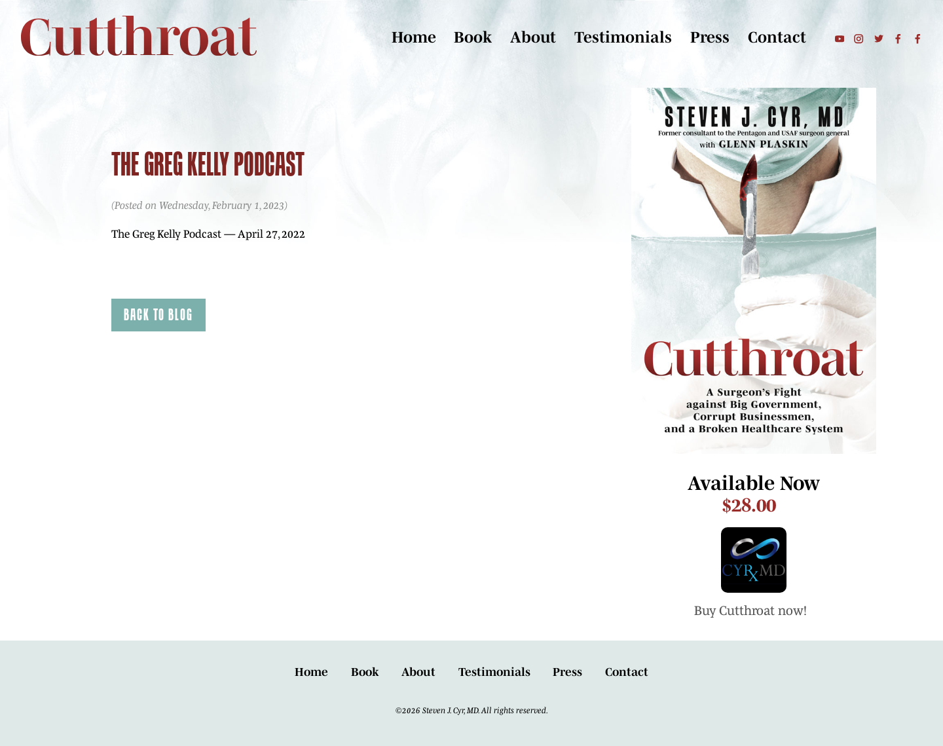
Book (473, 37)
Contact (777, 37)
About (533, 37)
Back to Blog (158, 314)
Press (710, 37)
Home (414, 37)
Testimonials (623, 37)
